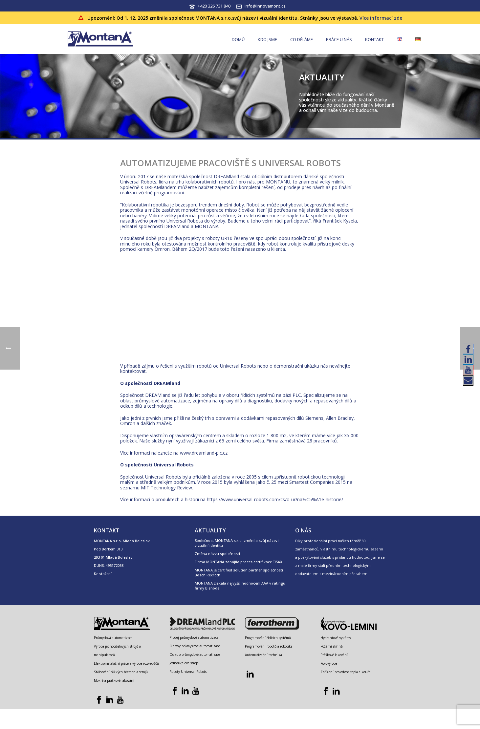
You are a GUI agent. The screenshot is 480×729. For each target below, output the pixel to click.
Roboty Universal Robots (188, 671)
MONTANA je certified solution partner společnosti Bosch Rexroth (239, 572)
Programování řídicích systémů (268, 637)
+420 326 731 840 (214, 6)
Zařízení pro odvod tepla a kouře (345, 672)
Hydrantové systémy (335, 637)
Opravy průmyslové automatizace (194, 646)
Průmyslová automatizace (113, 637)
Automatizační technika (263, 655)
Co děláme (301, 39)
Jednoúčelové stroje (184, 663)
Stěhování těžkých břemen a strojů (121, 672)
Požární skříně (331, 646)
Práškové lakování (334, 655)
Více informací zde (381, 18)
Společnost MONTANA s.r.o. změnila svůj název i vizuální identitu (237, 543)
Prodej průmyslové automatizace (193, 637)
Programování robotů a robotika (269, 646)
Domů (238, 39)
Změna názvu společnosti (217, 553)
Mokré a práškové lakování (114, 680)
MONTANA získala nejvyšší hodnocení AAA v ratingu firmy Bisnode (240, 585)
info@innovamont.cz (265, 6)
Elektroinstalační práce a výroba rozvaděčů (126, 663)
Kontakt (374, 39)
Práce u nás (339, 39)
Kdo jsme (267, 39)
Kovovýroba (328, 663)
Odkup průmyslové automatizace (194, 654)
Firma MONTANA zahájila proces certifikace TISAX (238, 561)
